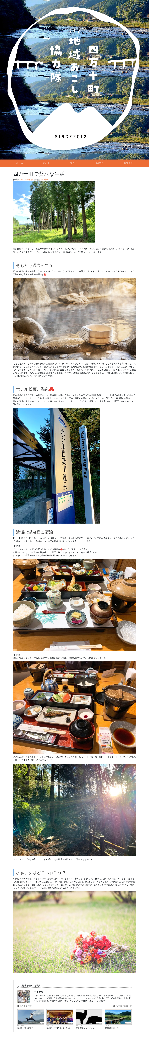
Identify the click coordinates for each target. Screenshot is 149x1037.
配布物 (99, 163)
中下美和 (44, 179)
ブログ (73, 163)
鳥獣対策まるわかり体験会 (85, 1028)
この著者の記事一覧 (122, 1006)
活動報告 (99, 1023)
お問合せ (128, 163)
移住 (42, 1023)
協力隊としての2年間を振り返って (58, 1028)
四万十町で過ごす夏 (112, 1028)
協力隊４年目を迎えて (25, 1028)
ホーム (19, 163)
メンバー (46, 163)
